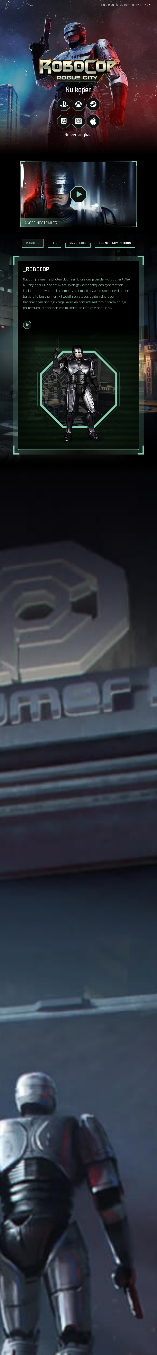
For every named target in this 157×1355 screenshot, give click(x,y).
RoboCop (32, 243)
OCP (54, 243)
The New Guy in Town (115, 243)
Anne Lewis (78, 243)
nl (147, 5)
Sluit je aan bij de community (120, 4)
